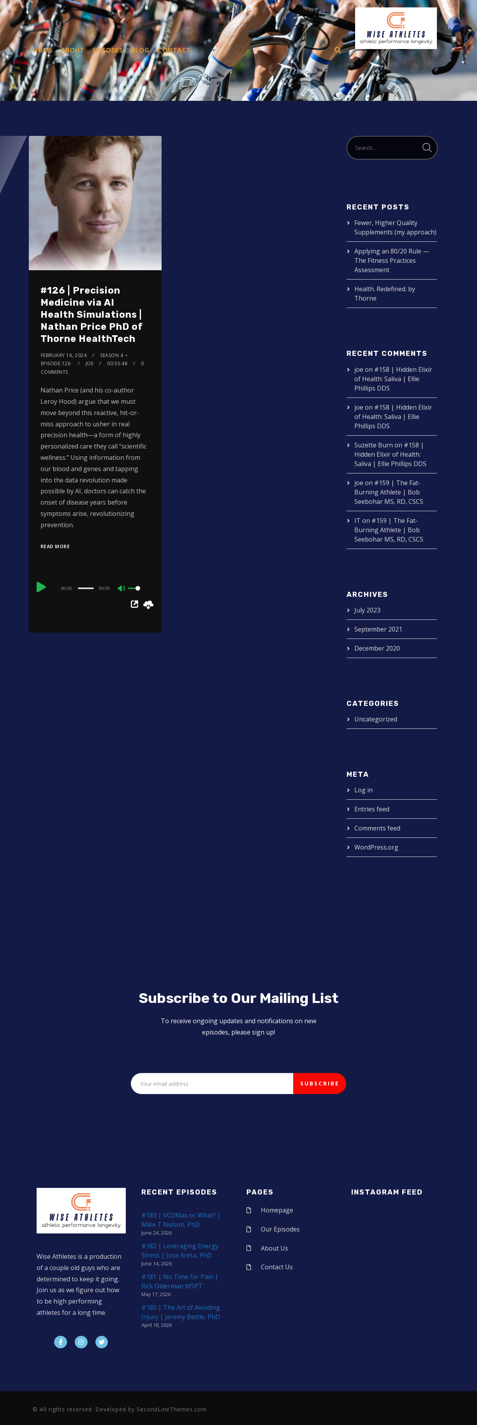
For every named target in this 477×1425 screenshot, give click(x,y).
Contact (174, 50)
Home (43, 50)
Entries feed (371, 809)
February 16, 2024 (64, 355)
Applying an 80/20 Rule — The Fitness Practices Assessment (391, 260)
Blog (140, 50)
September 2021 (378, 629)
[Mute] (122, 589)
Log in (363, 790)
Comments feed (377, 828)
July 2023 (367, 610)
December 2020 (377, 648)
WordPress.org (376, 847)
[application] (95, 588)
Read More (55, 546)
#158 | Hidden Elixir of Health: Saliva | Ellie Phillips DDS (393, 378)
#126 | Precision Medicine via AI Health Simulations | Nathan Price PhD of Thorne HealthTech (91, 315)
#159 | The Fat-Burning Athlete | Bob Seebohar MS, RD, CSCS (388, 492)
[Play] (41, 587)
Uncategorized (375, 719)
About (72, 50)
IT (357, 520)
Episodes (108, 50)
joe (90, 363)
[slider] (86, 588)
